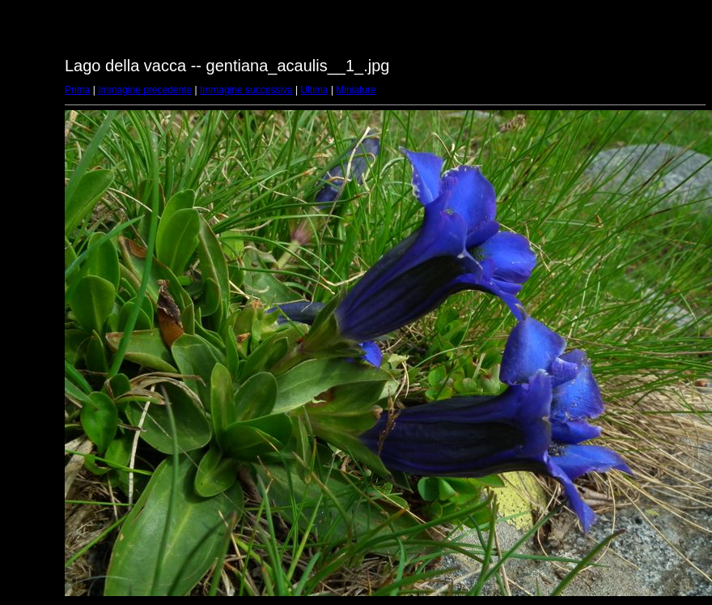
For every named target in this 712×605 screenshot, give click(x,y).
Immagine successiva (246, 90)
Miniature (355, 90)
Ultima (314, 90)
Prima (77, 90)
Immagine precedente (145, 90)
